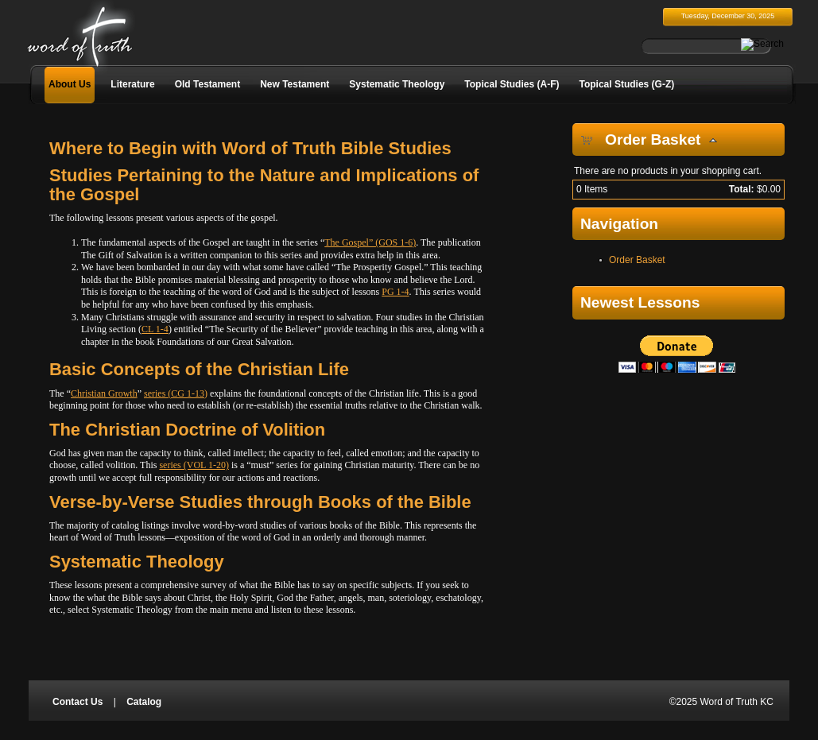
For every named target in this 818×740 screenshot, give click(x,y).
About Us (69, 84)
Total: (741, 189)
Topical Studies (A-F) (511, 84)
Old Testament (207, 84)
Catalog (143, 701)
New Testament (294, 84)
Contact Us (77, 701)
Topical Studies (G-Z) (626, 84)
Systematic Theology (396, 84)
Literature (132, 84)
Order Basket (637, 259)
